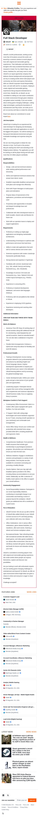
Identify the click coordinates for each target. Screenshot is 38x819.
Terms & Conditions (13, 807)
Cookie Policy (5, 809)
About (32, 805)
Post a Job (26, 805)
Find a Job (18, 805)
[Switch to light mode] (3, 813)
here (9, 116)
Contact (4, 807)
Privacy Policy (24, 807)
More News (31, 732)
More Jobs (31, 592)
